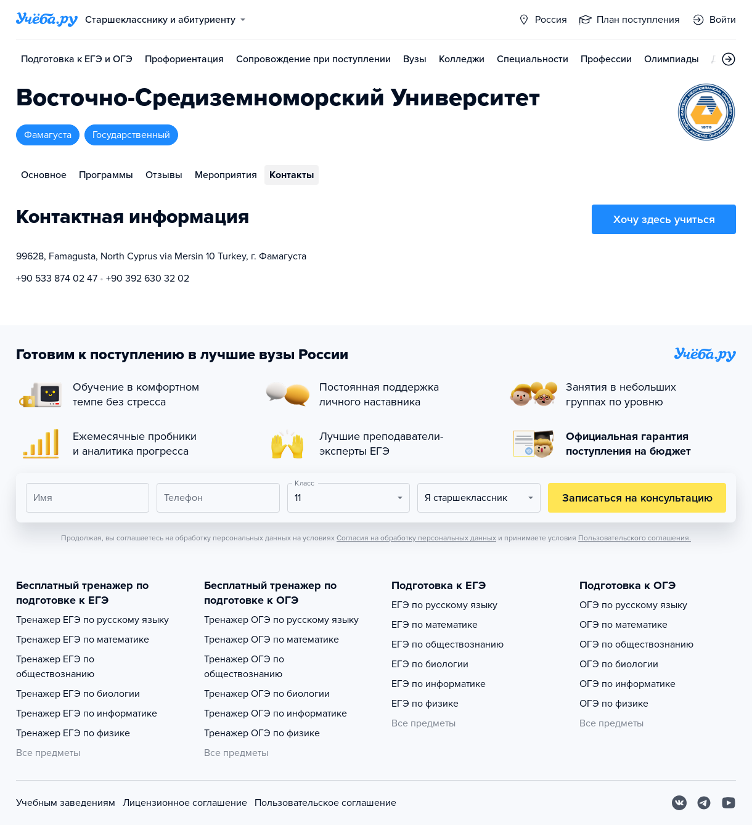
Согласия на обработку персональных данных (416, 538)
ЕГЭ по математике (434, 625)
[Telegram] (704, 802)
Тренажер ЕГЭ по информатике (86, 713)
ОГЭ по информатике (627, 684)
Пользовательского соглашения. (634, 538)
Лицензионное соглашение (185, 803)
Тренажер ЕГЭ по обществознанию (55, 666)
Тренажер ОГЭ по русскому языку (281, 620)
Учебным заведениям (65, 803)
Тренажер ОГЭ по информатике (275, 713)
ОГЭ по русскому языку (633, 605)
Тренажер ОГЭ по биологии (267, 694)
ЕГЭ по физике (425, 703)
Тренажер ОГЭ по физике (262, 733)
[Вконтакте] (679, 802)
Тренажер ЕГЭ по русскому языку (92, 620)
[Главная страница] (47, 19)
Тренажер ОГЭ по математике (271, 639)
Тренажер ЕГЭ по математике (82, 639)
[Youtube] (728, 802)
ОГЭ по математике (623, 625)
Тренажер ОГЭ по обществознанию (244, 666)
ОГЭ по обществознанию (636, 644)
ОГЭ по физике (613, 703)
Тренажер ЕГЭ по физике (73, 733)
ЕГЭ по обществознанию (447, 644)
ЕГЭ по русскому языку (444, 605)
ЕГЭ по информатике (438, 684)
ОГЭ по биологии (618, 664)
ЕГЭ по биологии (429, 664)
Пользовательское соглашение (325, 803)
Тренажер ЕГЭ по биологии (78, 694)
